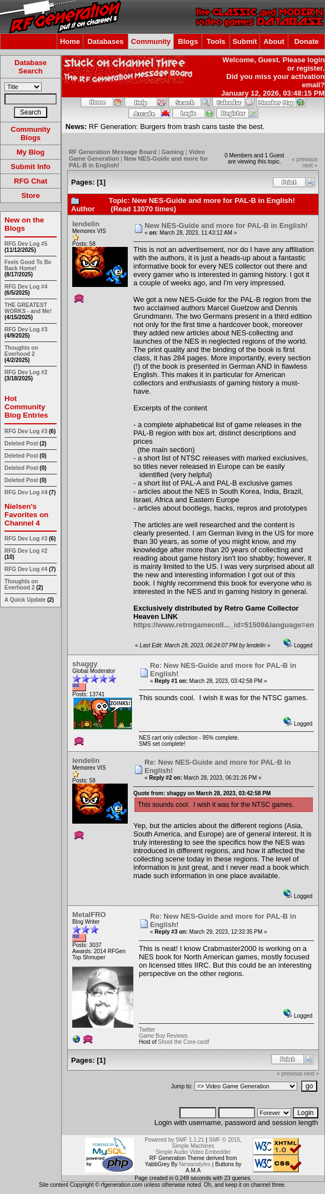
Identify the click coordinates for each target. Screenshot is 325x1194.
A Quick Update (25, 600)
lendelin (85, 224)
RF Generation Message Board (113, 151)
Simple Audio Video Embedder (193, 1152)
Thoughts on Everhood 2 (21, 351)
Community (151, 41)
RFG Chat (30, 181)
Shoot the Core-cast (182, 1042)
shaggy (85, 664)
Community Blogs (31, 133)
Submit (244, 41)
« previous (304, 159)
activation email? (308, 80)
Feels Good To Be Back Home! (27, 265)
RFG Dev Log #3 (25, 329)
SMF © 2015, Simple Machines (207, 1143)
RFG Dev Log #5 (25, 244)
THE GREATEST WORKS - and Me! (28, 308)
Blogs (188, 41)
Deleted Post (21, 443)
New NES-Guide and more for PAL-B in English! (226, 225)
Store (30, 195)
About (273, 41)
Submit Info (31, 166)
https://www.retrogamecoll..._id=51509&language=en (223, 625)
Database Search (30, 66)
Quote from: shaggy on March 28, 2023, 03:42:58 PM (202, 793)
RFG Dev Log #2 (25, 372)
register (310, 68)
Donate (306, 41)
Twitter (147, 1030)
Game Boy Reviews (163, 1036)
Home (70, 41)
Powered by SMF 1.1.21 (174, 1140)
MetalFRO (89, 914)
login (315, 60)
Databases (105, 41)
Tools (216, 41)
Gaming (173, 151)
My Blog (31, 152)
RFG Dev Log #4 (25, 287)
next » (309, 165)
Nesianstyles (195, 1164)
